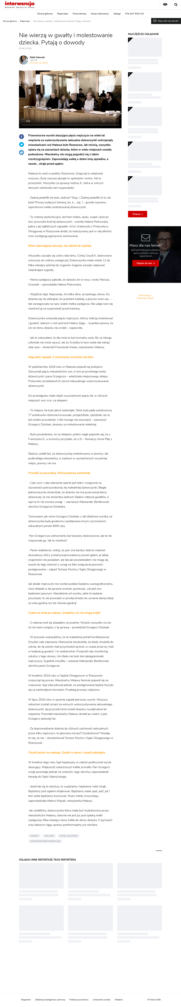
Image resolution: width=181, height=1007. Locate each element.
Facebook (21, 136)
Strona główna (45, 14)
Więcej (136, 214)
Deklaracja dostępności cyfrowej (50, 1000)
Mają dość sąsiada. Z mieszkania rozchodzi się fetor (61, 357)
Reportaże (62, 14)
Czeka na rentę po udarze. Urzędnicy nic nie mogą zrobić (64, 613)
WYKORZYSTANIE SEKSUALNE (45, 841)
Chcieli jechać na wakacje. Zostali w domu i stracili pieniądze (66, 752)
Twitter (21, 144)
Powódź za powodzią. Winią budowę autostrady (59, 473)
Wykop (21, 152)
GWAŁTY (34, 836)
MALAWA (49, 836)
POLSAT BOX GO (134, 14)
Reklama (119, 1000)
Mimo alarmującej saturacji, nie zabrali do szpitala (59, 245)
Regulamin (26, 1000)
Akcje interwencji (100, 14)
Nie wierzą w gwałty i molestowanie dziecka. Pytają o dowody (61, 21)
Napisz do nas (144, 263)
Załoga (117, 14)
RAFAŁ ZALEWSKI (68, 836)
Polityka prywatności (78, 1000)
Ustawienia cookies (102, 1000)
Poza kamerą (79, 14)
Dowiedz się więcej (38, 63)
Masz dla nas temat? (168, 21)
